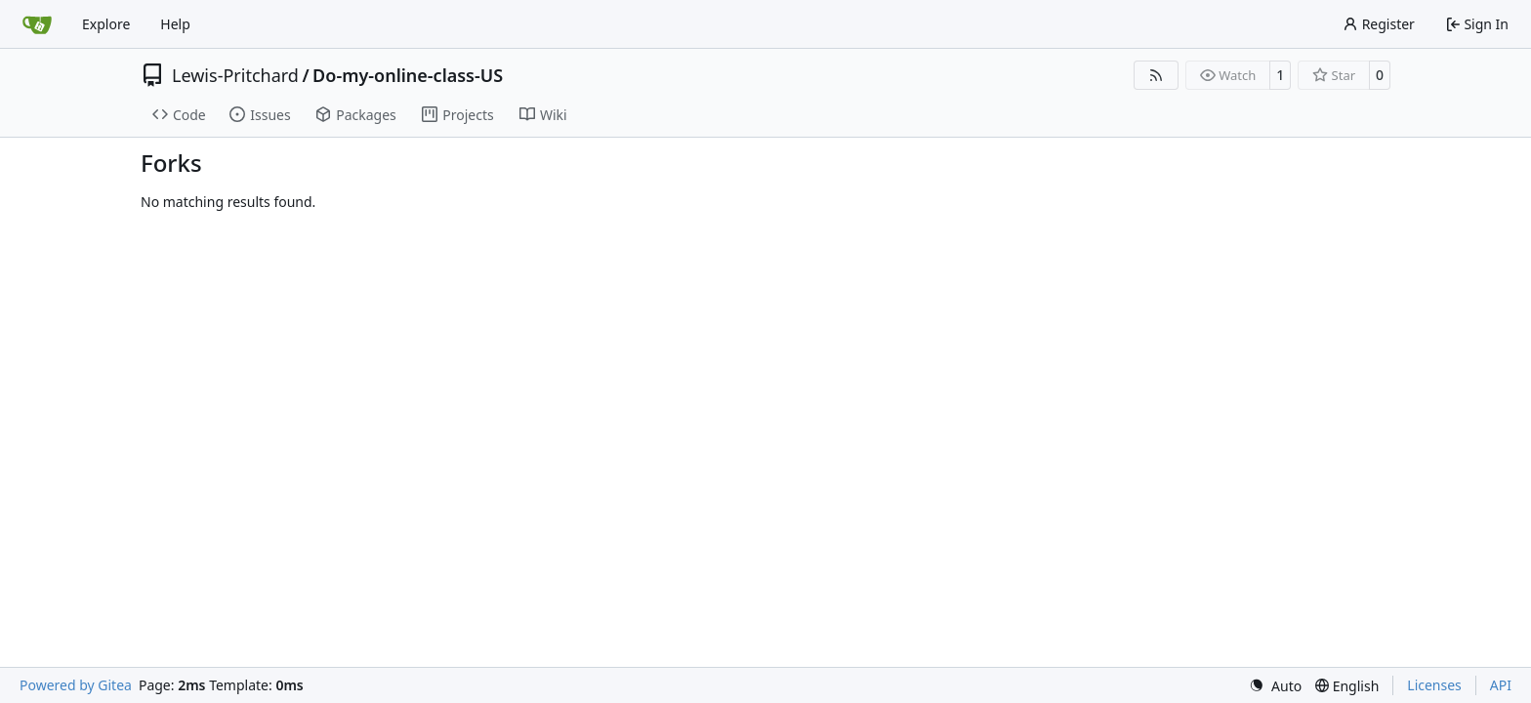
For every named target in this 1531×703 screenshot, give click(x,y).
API (1500, 685)
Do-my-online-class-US (407, 75)
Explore (106, 24)
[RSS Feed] (1156, 75)
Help (175, 24)
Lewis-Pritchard (235, 75)
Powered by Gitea (76, 685)
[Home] (37, 24)
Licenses (1434, 685)
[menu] (1275, 686)
